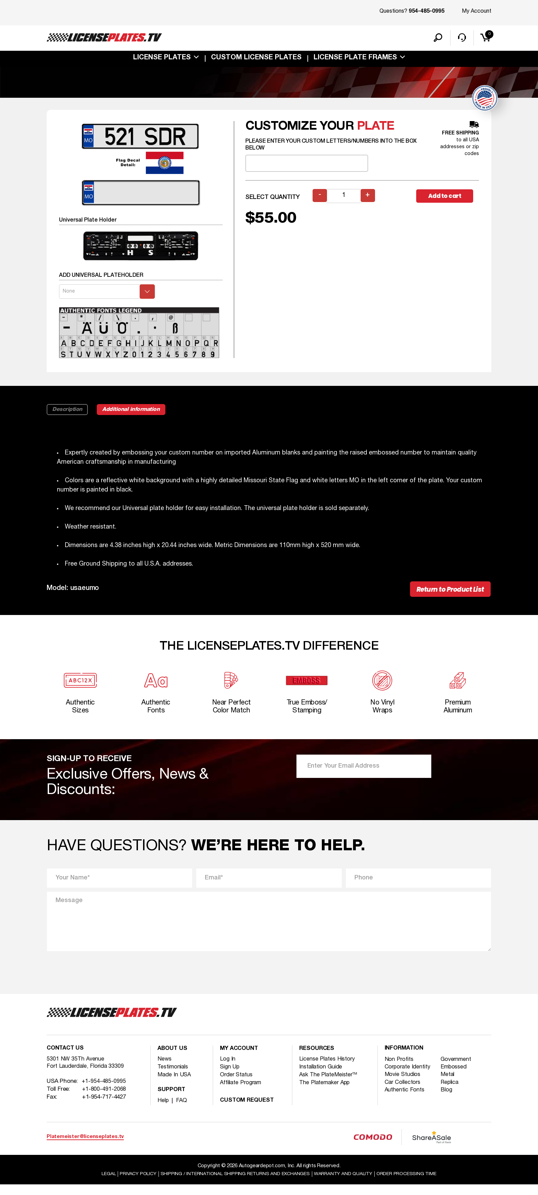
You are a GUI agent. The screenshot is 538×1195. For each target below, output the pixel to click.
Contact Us (66, 1059)
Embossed (456, 1077)
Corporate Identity (409, 1077)
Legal (99, 1184)
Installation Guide (323, 1076)
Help (163, 1110)
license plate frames (355, 59)
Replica (451, 1093)
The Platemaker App (326, 1092)
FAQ (182, 1110)
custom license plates (256, 59)
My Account (476, 11)
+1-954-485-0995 (104, 1093)
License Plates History (329, 1069)
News (164, 1069)
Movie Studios (404, 1085)
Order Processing (415, 1184)
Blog (448, 1101)
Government (458, 1069)
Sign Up (230, 1076)
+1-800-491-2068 (104, 1100)
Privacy (130, 1184)
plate (375, 130)
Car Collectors (404, 1093)
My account (240, 1059)
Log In (228, 1069)
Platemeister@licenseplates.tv (85, 1146)
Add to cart (447, 200)
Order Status (237, 1084)
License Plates (162, 59)
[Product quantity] (344, 200)
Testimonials (174, 1076)
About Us (173, 1059)
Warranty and (348, 1184)
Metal (449, 1085)
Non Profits (400, 1069)
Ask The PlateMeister (330, 1084)
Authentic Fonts (406, 1101)
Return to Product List (444, 595)
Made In (174, 1084)
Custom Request (249, 1110)
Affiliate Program (243, 1092)
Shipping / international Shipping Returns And (234, 1184)
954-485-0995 (426, 11)
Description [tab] (68, 414)
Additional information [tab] (138, 414)
